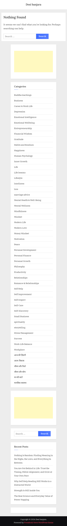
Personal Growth (22, 261)
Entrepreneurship (23, 128)
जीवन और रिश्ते (20, 366)
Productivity (20, 272)
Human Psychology (23, 155)
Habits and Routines (24, 144)
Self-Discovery (21, 310)
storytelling (19, 327)
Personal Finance (22, 255)
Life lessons (19, 172)
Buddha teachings (22, 95)
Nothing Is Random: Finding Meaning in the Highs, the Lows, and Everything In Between (33, 459)
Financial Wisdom (23, 133)
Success (18, 338)
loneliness (19, 183)
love (16, 189)
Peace (17, 244)
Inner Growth (20, 161)
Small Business (21, 316)
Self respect (19, 299)
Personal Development (25, 250)
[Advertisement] (33, 61)
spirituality (19, 322)
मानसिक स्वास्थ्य (20, 382)
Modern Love (20, 227)
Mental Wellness (22, 205)
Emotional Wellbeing (24, 122)
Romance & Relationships (26, 283)
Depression (19, 111)
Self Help (18, 288)
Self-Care (18, 305)
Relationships (20, 277)
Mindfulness (20, 211)
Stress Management (23, 332)
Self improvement (23, 294)
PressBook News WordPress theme (38, 522)
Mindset (18, 216)
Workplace (19, 349)
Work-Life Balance (23, 344)
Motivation (19, 239)
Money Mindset (21, 233)
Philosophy (19, 266)
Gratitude (18, 139)
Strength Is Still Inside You (27, 490)
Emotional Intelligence (25, 117)
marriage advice (22, 194)
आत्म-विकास (19, 360)
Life (16, 167)
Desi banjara (33, 4)
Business (18, 100)
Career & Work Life (23, 106)
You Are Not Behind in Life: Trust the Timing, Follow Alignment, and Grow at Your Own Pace (33, 472)
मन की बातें (18, 377)
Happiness (19, 150)
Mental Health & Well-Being (27, 200)
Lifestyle (18, 178)
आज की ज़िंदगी (20, 355)
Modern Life (20, 222)
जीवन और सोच (20, 371)
